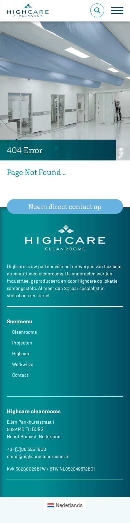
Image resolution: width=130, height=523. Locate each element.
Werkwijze (22, 364)
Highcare (21, 353)
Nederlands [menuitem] (69, 505)
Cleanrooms (24, 332)
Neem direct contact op (65, 206)
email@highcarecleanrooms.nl (38, 456)
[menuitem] (65, 505)
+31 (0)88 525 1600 (26, 449)
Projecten (22, 343)
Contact (20, 375)
